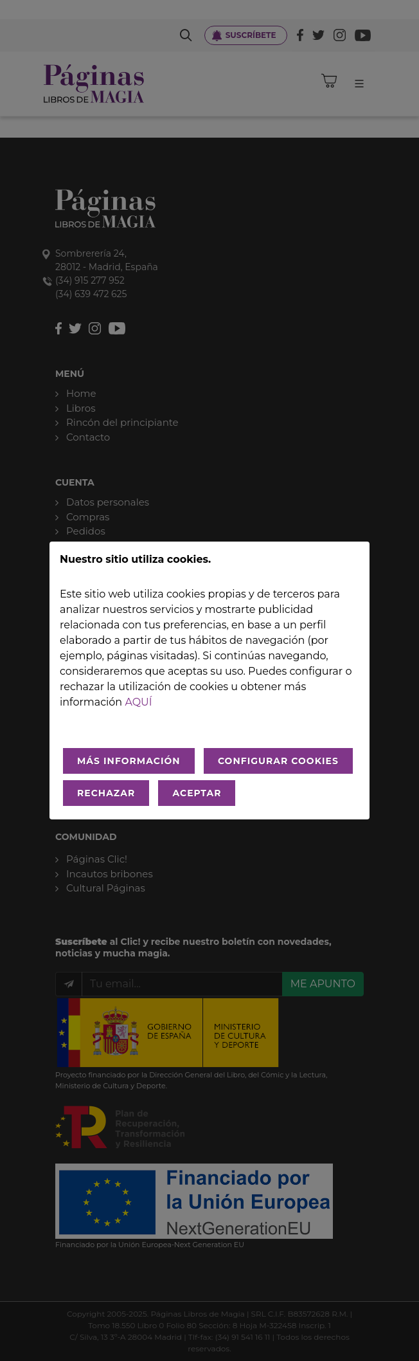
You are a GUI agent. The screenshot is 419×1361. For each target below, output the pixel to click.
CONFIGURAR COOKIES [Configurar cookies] (278, 761)
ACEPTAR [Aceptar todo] (196, 793)
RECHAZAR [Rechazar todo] (106, 793)
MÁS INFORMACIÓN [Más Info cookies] (129, 761)
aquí (138, 702)
